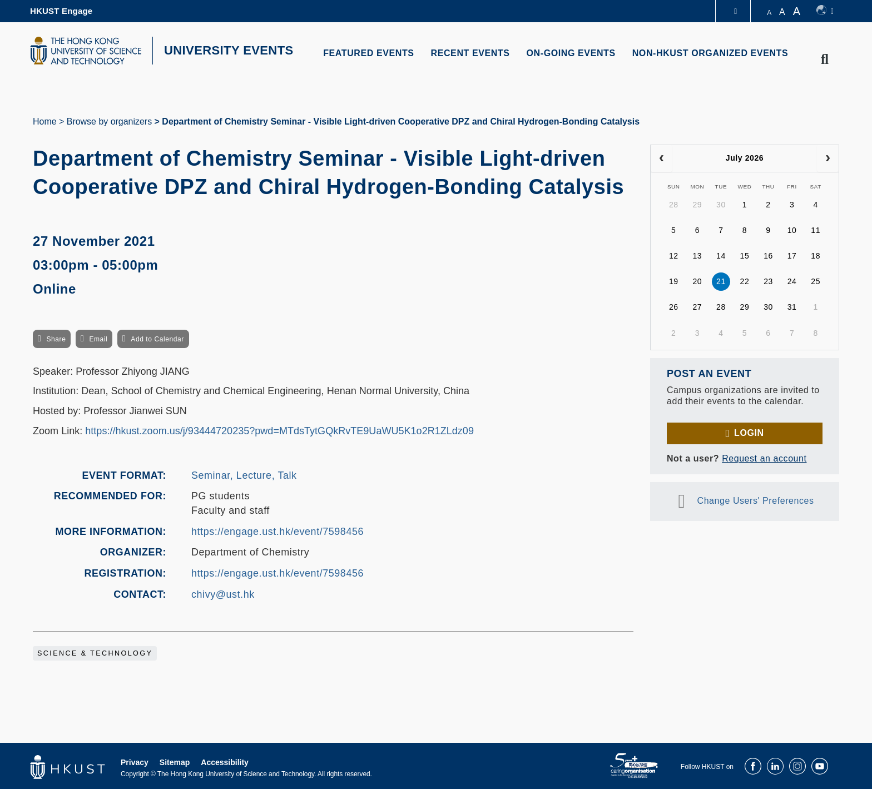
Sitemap (175, 762)
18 (815, 255)
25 (815, 281)
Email (98, 339)
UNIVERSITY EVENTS (229, 50)
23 (768, 281)
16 (768, 255)
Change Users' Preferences (755, 500)
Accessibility (225, 762)
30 (721, 204)
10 (792, 230)
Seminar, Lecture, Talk (244, 475)
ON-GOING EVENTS (571, 53)
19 (673, 281)
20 (697, 281)
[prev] (661, 158)
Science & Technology (94, 653)
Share (56, 339)
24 (792, 281)
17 (792, 255)
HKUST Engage (61, 11)
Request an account (764, 458)
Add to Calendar (157, 339)
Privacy (134, 762)
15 (745, 255)
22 (745, 281)
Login (749, 433)
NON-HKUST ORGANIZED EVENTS (710, 53)
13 (697, 255)
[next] (828, 158)
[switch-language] (825, 11)
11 (815, 230)
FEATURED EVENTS (368, 53)
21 (721, 281)
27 (697, 306)
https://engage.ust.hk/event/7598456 (277, 531)
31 (792, 306)
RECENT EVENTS (470, 53)
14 (721, 255)
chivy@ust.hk (223, 594)
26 (673, 306)
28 (673, 204)
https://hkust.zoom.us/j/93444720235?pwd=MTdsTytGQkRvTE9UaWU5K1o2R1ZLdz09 (279, 430)
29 (697, 204)
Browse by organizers (109, 121)
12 (673, 255)
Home (45, 121)
